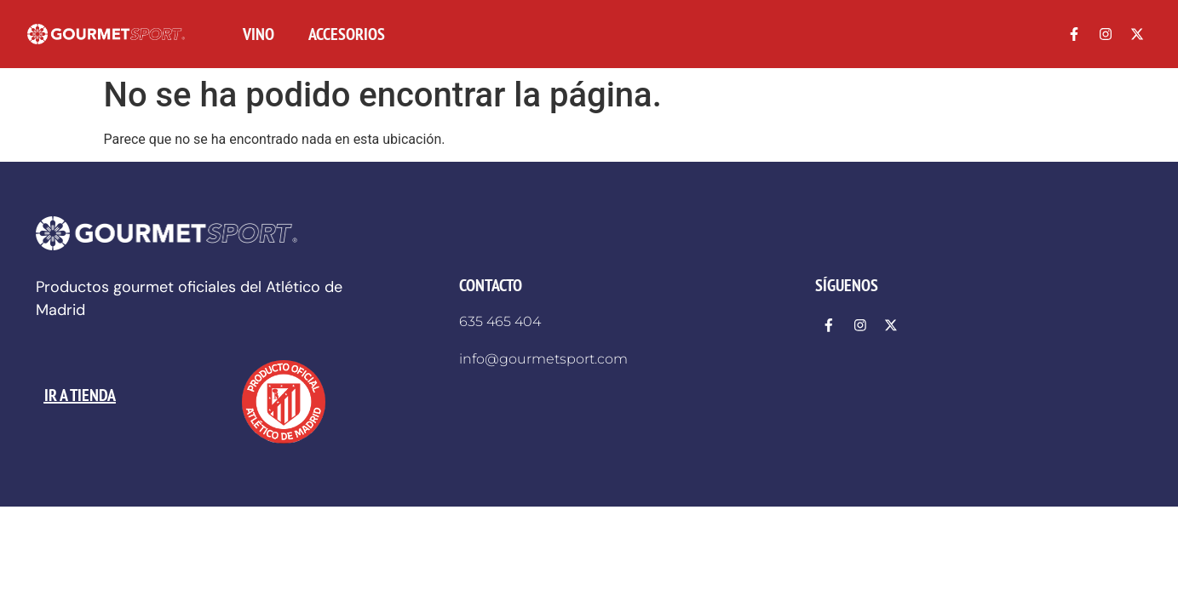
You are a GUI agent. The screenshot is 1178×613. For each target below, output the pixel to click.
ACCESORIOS (346, 34)
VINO (258, 34)
